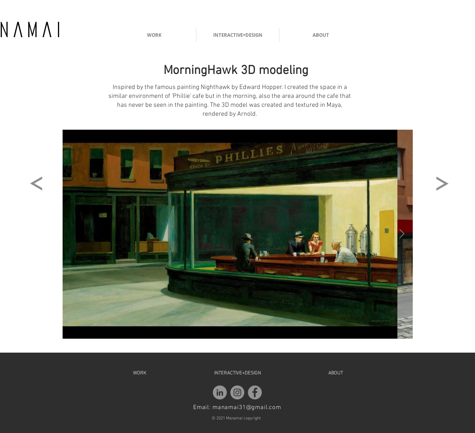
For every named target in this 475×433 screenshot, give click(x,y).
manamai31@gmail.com (246, 407)
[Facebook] (255, 392)
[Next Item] (402, 234)
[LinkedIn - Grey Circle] (220, 392)
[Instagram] (237, 392)
